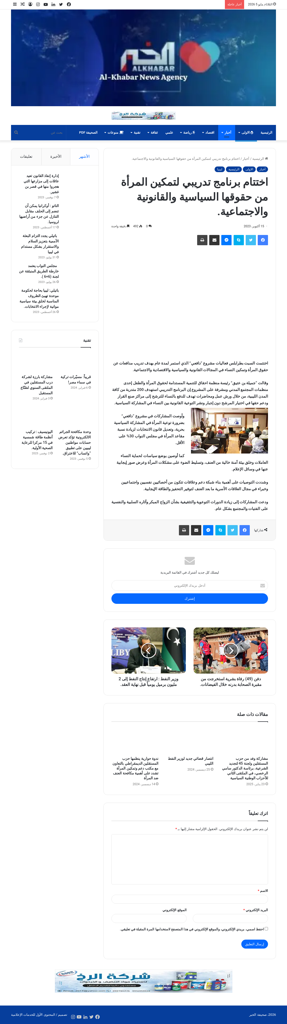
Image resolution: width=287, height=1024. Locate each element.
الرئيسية (266, 132)
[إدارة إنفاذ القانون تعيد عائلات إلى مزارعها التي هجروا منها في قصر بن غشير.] (77, 182)
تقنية (137, 132)
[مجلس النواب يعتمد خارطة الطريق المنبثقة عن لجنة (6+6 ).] (77, 272)
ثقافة (154, 132)
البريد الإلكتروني (255, 910)
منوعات (115, 132)
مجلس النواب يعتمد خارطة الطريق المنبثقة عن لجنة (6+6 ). (39, 271)
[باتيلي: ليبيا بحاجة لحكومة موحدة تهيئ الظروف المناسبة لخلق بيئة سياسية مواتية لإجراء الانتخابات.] (77, 297)
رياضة (189, 132)
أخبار (228, 132)
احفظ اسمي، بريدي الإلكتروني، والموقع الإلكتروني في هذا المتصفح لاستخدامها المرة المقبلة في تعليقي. (192, 929)
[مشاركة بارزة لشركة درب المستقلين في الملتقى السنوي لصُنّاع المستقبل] (36, 362)
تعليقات (26, 156)
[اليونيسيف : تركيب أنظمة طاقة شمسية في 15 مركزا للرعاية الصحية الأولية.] (36, 417)
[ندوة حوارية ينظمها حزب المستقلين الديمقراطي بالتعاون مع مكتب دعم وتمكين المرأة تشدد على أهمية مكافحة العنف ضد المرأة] (134, 740)
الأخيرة (55, 156)
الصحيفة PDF (88, 132)
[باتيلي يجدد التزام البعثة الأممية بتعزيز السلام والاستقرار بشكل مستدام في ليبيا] (77, 242)
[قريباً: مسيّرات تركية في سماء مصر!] (74, 362)
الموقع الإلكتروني (174, 910)
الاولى (247, 132)
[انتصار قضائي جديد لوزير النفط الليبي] (189, 740)
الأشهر (84, 156)
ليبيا (219, 169)
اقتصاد (209, 132)
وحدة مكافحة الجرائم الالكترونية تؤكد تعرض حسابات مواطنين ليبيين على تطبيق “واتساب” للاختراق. (74, 442)
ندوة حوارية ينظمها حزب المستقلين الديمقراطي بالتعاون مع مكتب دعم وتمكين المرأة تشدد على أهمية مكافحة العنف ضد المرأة (135, 768)
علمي (169, 132)
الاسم (263, 891)
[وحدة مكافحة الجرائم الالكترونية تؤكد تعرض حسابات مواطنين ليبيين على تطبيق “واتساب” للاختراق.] (74, 417)
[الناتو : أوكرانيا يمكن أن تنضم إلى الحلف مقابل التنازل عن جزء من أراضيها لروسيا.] (77, 212)
